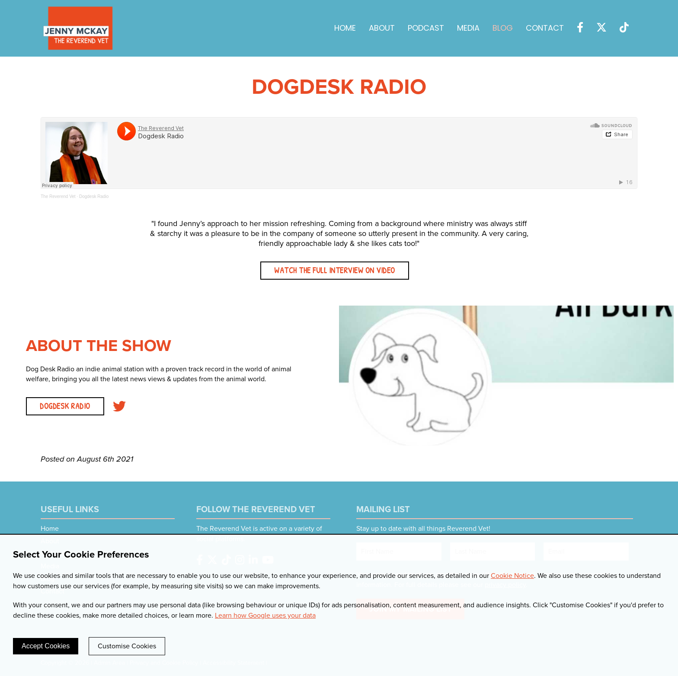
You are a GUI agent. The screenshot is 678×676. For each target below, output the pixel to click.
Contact (545, 29)
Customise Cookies (127, 646)
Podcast (426, 29)
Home (345, 29)
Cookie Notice (512, 575)
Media (468, 29)
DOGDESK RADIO (65, 406)
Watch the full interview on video (334, 270)
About (382, 29)
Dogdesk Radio (94, 196)
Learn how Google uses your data (265, 615)
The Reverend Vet (58, 196)
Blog (503, 29)
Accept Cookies (46, 646)
